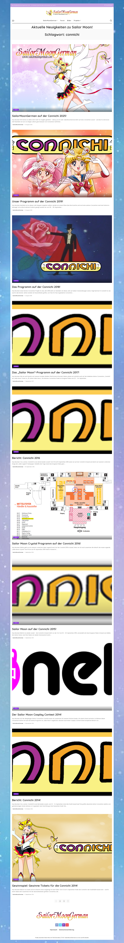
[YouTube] (111, 5)
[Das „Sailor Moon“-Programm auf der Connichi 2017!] (62, 334)
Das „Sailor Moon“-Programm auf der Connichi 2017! (55, 372)
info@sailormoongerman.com (21, 5)
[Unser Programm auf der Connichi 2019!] (62, 163)
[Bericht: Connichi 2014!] (62, 762)
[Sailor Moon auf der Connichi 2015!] (62, 591)
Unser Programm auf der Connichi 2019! (45, 201)
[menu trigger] (14, 20)
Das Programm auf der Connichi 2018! (43, 286)
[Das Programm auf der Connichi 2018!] (62, 249)
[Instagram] (109, 5)
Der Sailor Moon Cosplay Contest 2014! (44, 714)
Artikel (16, 109)
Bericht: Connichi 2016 (30, 457)
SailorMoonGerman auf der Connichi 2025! (47, 115)
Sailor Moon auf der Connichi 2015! (41, 628)
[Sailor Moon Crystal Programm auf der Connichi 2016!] (62, 505)
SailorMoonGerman (18, 124)
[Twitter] (107, 5)
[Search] (111, 20)
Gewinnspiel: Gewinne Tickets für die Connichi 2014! (54, 885)
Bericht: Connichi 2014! (30, 799)
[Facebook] (105, 5)
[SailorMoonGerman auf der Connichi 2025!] (62, 78)
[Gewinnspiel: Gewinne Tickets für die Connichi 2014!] (62, 847)
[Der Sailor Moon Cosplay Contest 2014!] (62, 676)
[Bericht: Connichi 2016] (62, 420)
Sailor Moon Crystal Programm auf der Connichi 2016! (57, 543)
